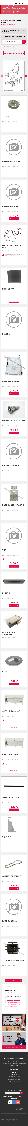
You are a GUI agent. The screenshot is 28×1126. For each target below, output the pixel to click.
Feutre (6, 334)
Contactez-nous (14, 1087)
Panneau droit (10, 206)
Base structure (10, 381)
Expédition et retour (13, 1119)
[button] (2, 76)
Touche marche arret (14, 961)
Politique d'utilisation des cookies (8, 1120)
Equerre (6, 837)
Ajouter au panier (14, 218)
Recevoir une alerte (14, 301)
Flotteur (7, 672)
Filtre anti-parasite (13, 505)
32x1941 (5, 117)
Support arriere (11, 466)
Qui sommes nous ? (5, 1117)
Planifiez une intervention (14, 53)
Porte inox (8, 289)
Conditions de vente (15, 1117)
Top (4, 550)
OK (21, 1093)
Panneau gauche (11, 161)
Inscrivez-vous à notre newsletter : (14, 1090)
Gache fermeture (11, 876)
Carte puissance (11, 711)
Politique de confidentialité (6, 1122)
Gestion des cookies (18, 1122)
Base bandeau (9, 921)
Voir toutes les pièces (7, 46)
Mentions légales (4, 1119)
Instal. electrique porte (12, 247)
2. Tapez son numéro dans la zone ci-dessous (13, 37)
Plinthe (6, 593)
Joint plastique (10, 798)
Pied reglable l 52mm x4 (13, 422)
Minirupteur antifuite (8, 633)
